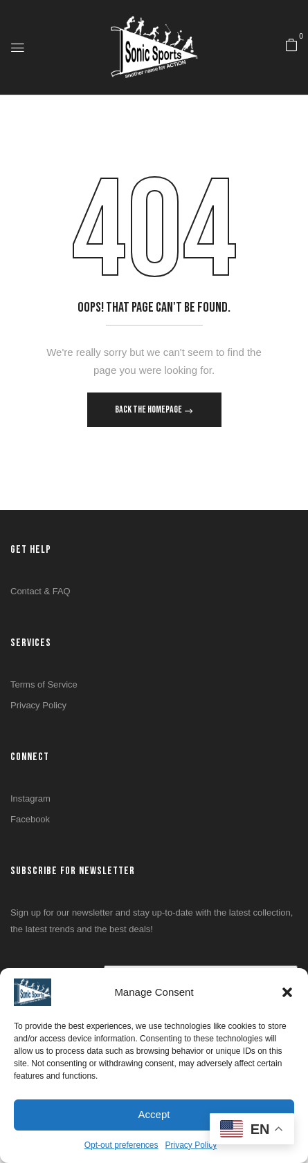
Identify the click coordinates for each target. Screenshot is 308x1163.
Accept (154, 1114)
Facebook (30, 819)
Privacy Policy (191, 1145)
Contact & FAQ (40, 591)
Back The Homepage (149, 409)
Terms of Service (44, 684)
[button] (287, 992)
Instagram (30, 798)
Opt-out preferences (121, 1145)
